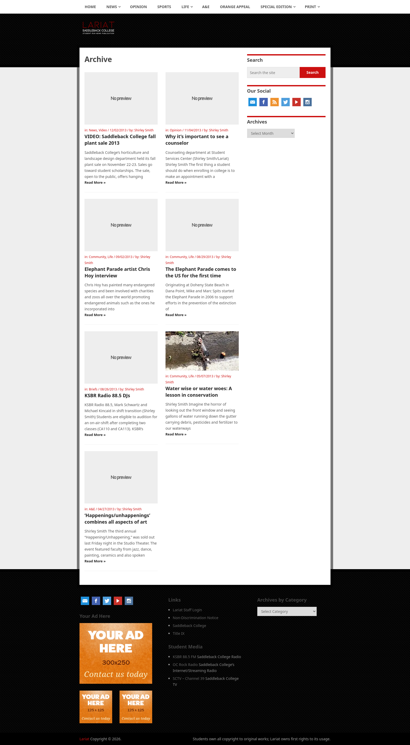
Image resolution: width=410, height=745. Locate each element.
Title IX (179, 633)
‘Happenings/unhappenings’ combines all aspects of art (117, 518)
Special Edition (276, 6)
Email (252, 102)
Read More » (95, 182)
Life (185, 6)
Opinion (138, 6)
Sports (164, 6)
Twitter (285, 102)
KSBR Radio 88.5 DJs (107, 395)
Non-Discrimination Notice (195, 617)
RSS (274, 102)
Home (90, 6)
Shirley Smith (144, 130)
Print (310, 6)
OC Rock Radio (185, 664)
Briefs (93, 389)
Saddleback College (189, 625)
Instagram (307, 102)
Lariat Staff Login (187, 609)
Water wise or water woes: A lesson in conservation (199, 391)
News (111, 6)
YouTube (296, 102)
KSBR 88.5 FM (184, 656)
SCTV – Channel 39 (188, 678)
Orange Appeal (235, 6)
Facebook (263, 102)
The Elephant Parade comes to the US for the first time (201, 272)
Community (97, 257)
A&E (205, 6)
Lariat (84, 738)
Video (103, 130)
